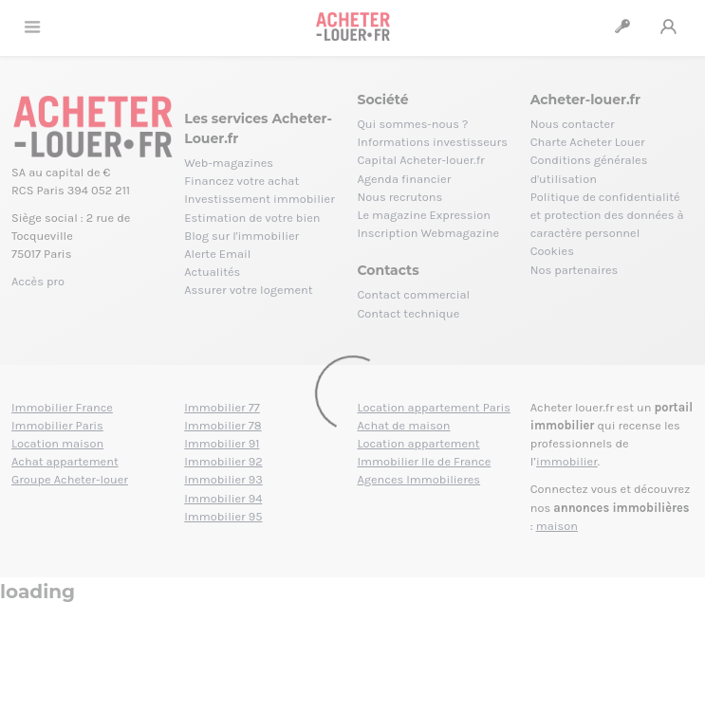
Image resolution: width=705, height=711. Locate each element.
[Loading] (352, 355)
